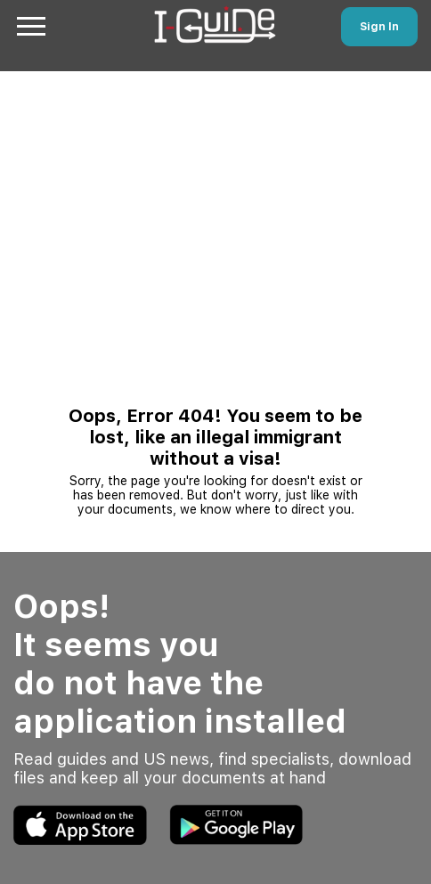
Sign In (379, 26)
